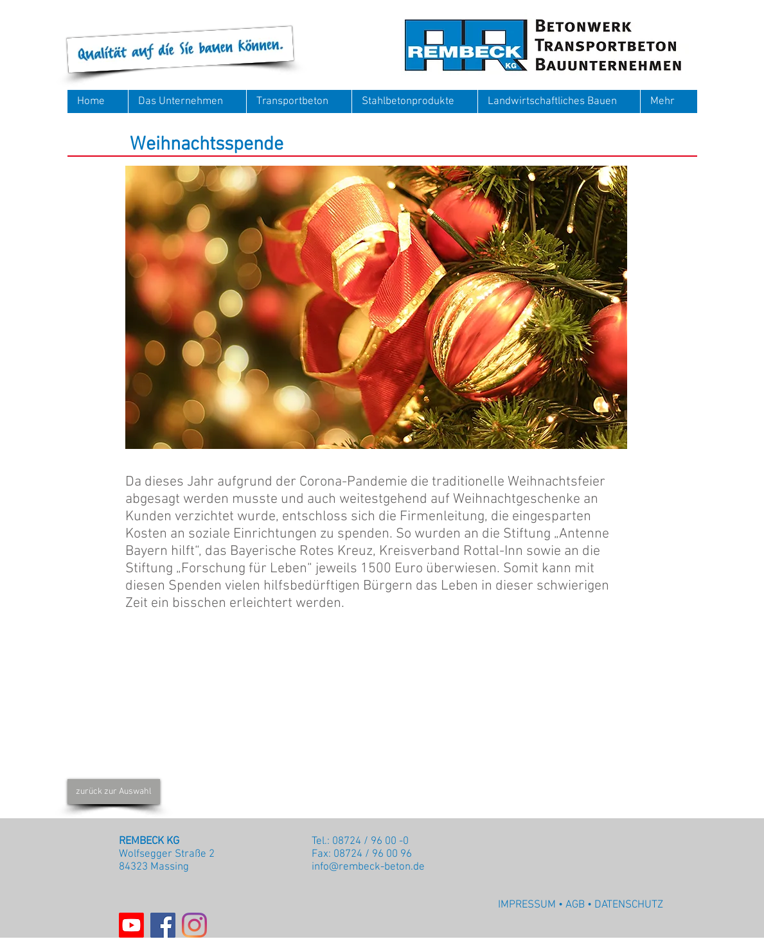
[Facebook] (162, 925)
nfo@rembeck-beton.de (369, 867)
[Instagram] (194, 925)
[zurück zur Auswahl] (113, 791)
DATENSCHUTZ (628, 905)
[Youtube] (131, 925)
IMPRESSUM (527, 905)
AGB (575, 905)
